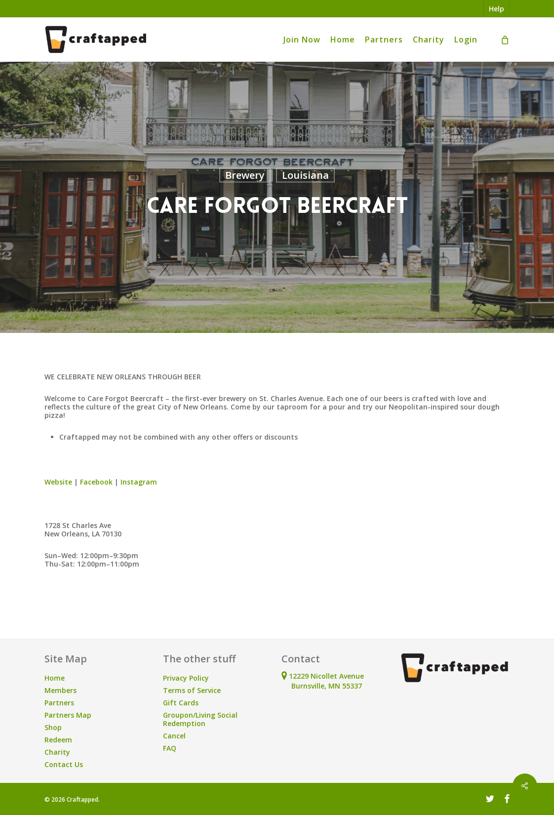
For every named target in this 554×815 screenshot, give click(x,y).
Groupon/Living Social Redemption (200, 719)
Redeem (58, 739)
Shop (53, 727)
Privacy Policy (186, 678)
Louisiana (305, 175)
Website (58, 482)
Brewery (245, 175)
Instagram (138, 482)
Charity (57, 752)
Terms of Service (192, 690)
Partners (59, 702)
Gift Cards (180, 702)
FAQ (169, 748)
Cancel (174, 736)
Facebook (96, 482)
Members (60, 690)
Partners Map (67, 715)
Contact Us (63, 764)
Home (54, 678)
